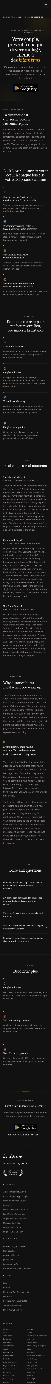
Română (30, 1375)
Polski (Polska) (32, 1362)
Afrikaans (6, 1329)
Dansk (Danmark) (9, 1355)
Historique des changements (16, 1292)
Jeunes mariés (9, 1259)
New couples (9, 1251)
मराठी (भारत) (31, 1339)
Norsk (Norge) (32, 1359)
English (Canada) (9, 1369)
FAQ (5, 1283)
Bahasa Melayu (32, 1342)
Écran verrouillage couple (14, 1200)
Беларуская (7, 1339)
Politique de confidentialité (15, 1301)
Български (7, 1342)
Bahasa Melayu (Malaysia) (36, 1346)
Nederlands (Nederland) (35, 1355)
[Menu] (46, 5)
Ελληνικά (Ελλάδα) (10, 1362)
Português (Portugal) (34, 1369)
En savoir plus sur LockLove (25, 1135)
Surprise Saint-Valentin (13, 1231)
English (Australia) (9, 1365)
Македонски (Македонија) (37, 1336)
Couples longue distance (14, 1246)
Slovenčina (31, 1382)
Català (5, 1349)
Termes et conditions (12, 1305)
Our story (7, 1296)
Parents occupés (10, 1264)
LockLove (8, 17)
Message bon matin (11, 1223)
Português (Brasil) (33, 1365)
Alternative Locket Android (14, 1191)
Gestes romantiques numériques (17, 1268)
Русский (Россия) (33, 1379)
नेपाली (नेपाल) (31, 1352)
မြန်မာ (29, 1349)
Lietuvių (30, 1329)
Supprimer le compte (12, 1310)
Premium (7, 1205)
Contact (6, 1287)
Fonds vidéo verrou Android (15, 1209)
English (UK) (7, 1372)
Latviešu (30, 1332)
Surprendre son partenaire (14, 1218)
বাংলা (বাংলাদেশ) (8, 1346)
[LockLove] (12, 1156)
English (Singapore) (10, 1379)
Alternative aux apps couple (15, 1196)
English (6, 1382)
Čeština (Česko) (8, 1352)
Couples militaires (11, 1255)
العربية (5, 1332)
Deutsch (6, 1359)
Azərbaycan (7, 1336)
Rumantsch (31, 1372)
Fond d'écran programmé (14, 1214)
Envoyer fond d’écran (12, 1227)
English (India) (8, 1375)
